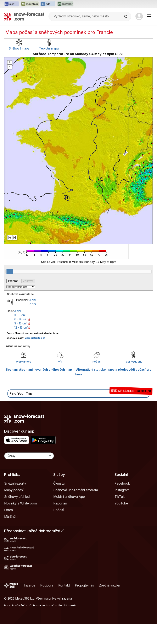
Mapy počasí (13, 490)
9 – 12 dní (20, 323)
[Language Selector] (29, 455)
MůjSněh (10, 516)
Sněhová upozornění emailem (75, 490)
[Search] (126, 16)
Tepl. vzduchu (133, 361)
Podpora (46, 585)
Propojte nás (84, 585)
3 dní (32, 300)
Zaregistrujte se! (35, 337)
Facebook (122, 483)
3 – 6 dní (20, 315)
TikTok (119, 497)
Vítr (60, 361)
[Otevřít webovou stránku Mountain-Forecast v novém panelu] (30, 4)
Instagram (121, 490)
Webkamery (23, 361)
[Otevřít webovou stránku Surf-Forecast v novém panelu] (11, 4)
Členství (59, 483)
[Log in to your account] (139, 16)
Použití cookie (67, 605)
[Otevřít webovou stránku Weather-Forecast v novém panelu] (65, 4)
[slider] (9, 271)
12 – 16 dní (21, 327)
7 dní (32, 304)
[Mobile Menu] (149, 16)
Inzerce (29, 585)
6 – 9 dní (20, 319)
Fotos (8, 510)
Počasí (96, 361)
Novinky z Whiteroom (20, 503)
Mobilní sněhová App (69, 497)
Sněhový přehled (17, 497)
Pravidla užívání (14, 605)
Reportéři (60, 503)
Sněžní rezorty (15, 483)
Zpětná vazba (109, 585)
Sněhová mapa (19, 48)
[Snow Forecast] (24, 16)
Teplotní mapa (49, 48)
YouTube (121, 503)
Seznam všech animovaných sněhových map (39, 369)
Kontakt (64, 585)
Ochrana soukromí (41, 605)
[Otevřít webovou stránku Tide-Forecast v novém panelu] (47, 4)
